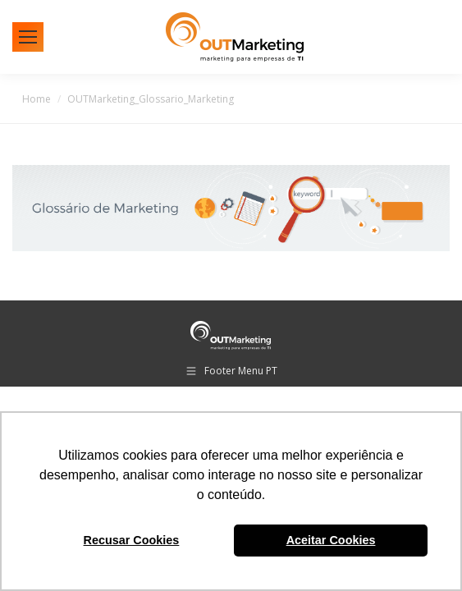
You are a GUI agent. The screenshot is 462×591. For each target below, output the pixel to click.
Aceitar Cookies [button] (331, 540)
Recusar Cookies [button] (132, 540)
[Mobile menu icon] (27, 37)
